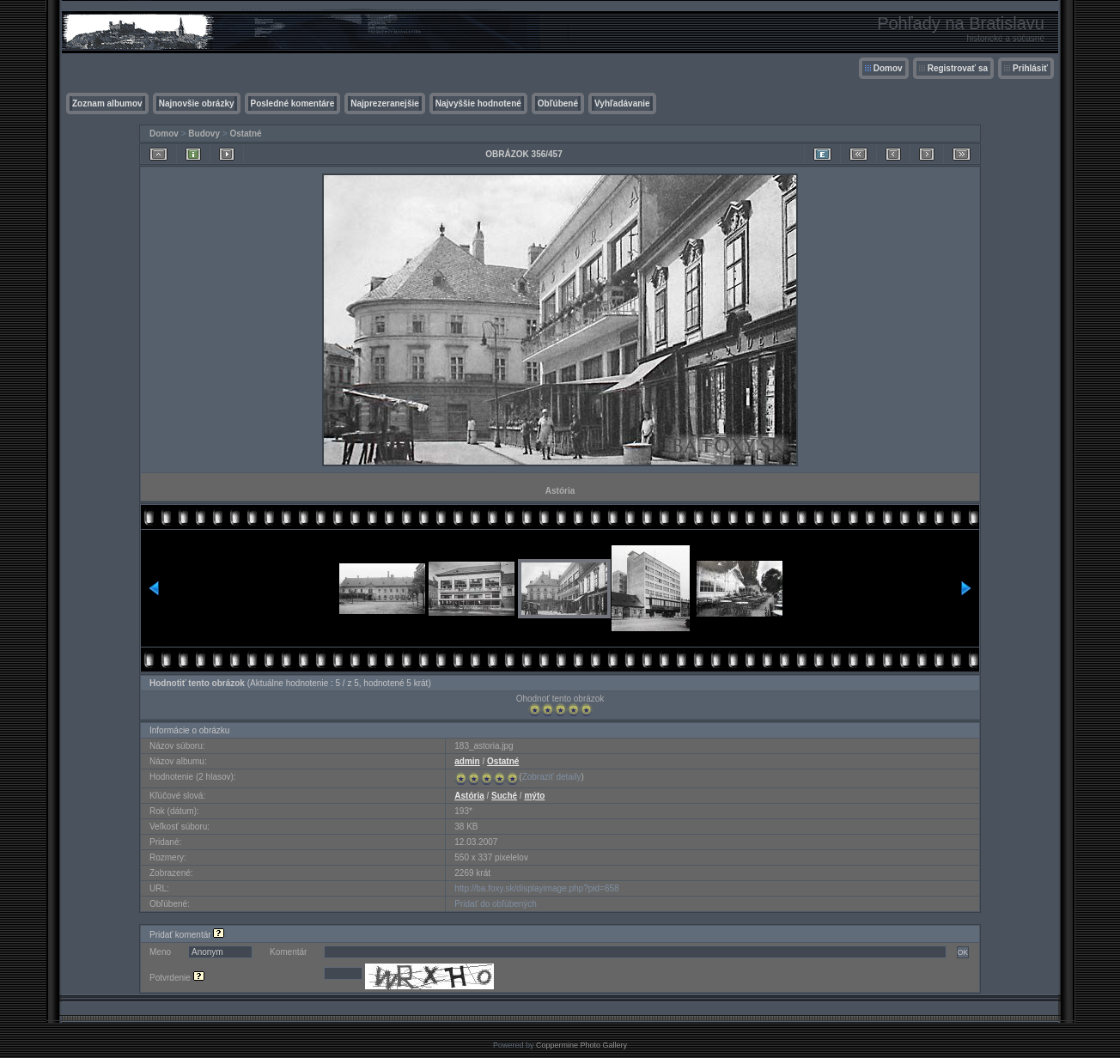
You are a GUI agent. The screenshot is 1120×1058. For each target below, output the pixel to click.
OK (963, 952)
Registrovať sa (958, 68)
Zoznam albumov (107, 103)
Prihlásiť (1030, 68)
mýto (534, 795)
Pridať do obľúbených (495, 904)
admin (466, 761)
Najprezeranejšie (384, 103)
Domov (888, 68)
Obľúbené (558, 103)
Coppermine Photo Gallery (581, 1045)
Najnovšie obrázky (196, 103)
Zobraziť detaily (551, 776)
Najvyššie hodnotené (478, 103)
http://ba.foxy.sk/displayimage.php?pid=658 (536, 888)
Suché (504, 795)
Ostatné (245, 133)
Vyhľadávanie (622, 103)
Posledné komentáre (293, 103)
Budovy (204, 133)
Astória (469, 795)
